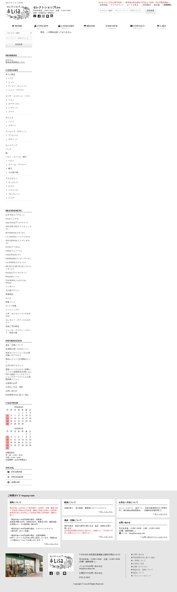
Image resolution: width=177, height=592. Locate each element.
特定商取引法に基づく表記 (17, 395)
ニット (11, 82)
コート (11, 112)
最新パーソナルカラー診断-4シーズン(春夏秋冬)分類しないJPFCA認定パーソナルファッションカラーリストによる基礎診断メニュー (19, 374)
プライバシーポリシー (141, 576)
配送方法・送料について (142, 570)
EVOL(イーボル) (13, 247)
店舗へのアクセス (139, 567)
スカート (12, 125)
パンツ (11, 121)
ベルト (11, 161)
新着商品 (9, 294)
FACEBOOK (15, 472)
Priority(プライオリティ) (16, 273)
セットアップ (11, 145)
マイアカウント (117, 5)
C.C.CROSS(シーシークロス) (18, 237)
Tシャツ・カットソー (17, 86)
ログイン (9, 60)
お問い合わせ (11, 391)
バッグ (8, 149)
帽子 (10, 169)
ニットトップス (12, 310)
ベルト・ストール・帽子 (16, 157)
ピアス (11, 186)
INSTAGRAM (15, 477)
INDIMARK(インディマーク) (18, 259)
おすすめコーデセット (15, 215)
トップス (9, 78)
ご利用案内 (146, 5)
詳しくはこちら (50, 544)
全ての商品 (10, 74)
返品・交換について (14, 345)
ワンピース (13, 135)
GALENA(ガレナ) (13, 255)
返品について (137, 573)
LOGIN (167, 5)
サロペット (13, 139)
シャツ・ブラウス (16, 90)
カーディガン (14, 104)
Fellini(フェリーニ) (14, 251)
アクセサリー (11, 178)
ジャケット (13, 108)
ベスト (11, 100)
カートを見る (132, 5)
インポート (10, 286)
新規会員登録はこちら (15, 62)
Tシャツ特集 (11, 306)
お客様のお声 (11, 383)
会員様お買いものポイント (17, 349)
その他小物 (13, 172)
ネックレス (13, 182)
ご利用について (138, 561)
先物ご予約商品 (12, 326)
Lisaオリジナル (12, 219)
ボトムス (9, 118)
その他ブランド (12, 290)
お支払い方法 (137, 564)
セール (8, 298)
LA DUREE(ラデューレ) (16, 262)
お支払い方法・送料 (14, 387)
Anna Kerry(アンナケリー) (17, 223)
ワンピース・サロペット (16, 131)
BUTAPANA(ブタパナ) (15, 233)
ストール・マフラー (17, 165)
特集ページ (10, 302)
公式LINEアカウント (15, 365)
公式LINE (14, 482)
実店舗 (157, 5)
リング (11, 198)
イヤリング (13, 190)
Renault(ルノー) (12, 277)
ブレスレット (14, 194)
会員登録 (103, 5)
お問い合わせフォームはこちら (153, 537)
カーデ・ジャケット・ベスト (18, 96)
